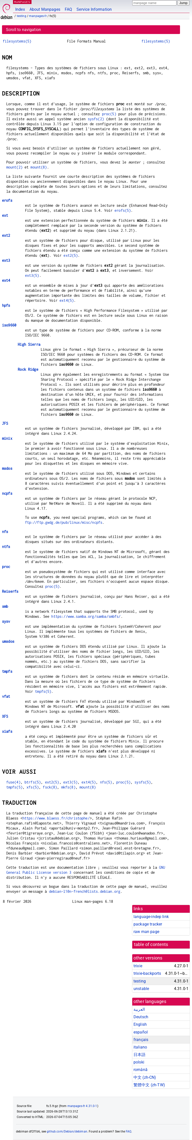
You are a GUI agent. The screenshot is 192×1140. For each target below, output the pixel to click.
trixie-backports (147, 973)
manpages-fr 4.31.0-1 (82, 1106)
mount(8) (38, 167)
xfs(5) (32, 787)
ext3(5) (32, 275)
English (140, 1024)
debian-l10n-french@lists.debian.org (84, 891)
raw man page (146, 931)
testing (21, 16)
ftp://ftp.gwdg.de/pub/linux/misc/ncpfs (63, 522)
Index (20, 9)
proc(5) (109, 114)
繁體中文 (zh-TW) (149, 1084)
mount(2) (14, 167)
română (141, 1069)
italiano (140, 1047)
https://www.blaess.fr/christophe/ (56, 818)
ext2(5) (71, 255)
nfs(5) (106, 782)
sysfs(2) (96, 119)
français (141, 1039)
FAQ (68, 9)
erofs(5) (122, 210)
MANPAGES (22, 2)
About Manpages (45, 9)
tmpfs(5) (43, 691)
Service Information (94, 9)
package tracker (148, 924)
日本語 (140, 1054)
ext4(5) (67, 300)
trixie (138, 966)
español (141, 1032)
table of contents (151, 944)
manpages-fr (38, 16)
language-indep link (151, 916)
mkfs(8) (68, 787)
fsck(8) (50, 787)
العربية (139, 1009)
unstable (141, 988)
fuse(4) (13, 782)
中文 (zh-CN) (145, 1077)
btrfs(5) (32, 782)
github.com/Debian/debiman (67, 1131)
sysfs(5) (142, 782)
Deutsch (141, 1016)
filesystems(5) (17, 41)
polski (139, 1062)
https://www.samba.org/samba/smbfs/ (85, 616)
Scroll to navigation (23, 29)
